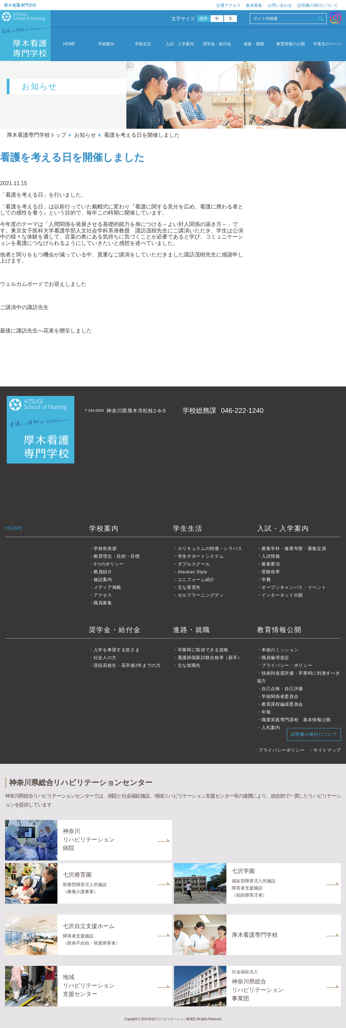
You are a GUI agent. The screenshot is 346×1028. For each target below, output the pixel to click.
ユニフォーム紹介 (196, 579)
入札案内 (271, 727)
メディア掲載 (107, 587)
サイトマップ (327, 750)
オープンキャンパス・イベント (294, 587)
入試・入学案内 (180, 44)
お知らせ (85, 135)
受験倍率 (271, 571)
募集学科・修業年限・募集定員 (294, 548)
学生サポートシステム (201, 556)
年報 (266, 711)
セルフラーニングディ (201, 595)
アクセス (103, 595)
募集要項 (271, 564)
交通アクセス (228, 5)
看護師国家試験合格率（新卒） (210, 657)
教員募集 (254, 5)
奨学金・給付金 (217, 44)
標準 (203, 18)
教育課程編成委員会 (282, 704)
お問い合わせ (280, 5)
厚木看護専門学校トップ (36, 135)
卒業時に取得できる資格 (203, 649)
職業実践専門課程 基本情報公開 (296, 719)
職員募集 (103, 602)
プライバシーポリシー (281, 750)
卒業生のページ (327, 44)
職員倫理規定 (275, 657)
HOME (69, 44)
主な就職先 (189, 665)
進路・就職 (254, 44)
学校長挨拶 (105, 548)
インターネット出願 (282, 595)
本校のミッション (280, 649)
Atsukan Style (192, 571)
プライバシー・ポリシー (287, 665)
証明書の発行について (317, 5)
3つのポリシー (109, 564)
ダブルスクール (194, 564)
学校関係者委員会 (280, 696)
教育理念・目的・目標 (117, 556)
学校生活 (143, 44)
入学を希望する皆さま (117, 649)
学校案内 (106, 44)
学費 (266, 579)
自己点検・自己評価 (282, 688)
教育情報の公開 (290, 44)
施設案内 (103, 579)
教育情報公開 (279, 629)
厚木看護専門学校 (20, 5)
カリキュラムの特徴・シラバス (210, 548)
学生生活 (188, 528)
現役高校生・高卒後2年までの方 (127, 665)
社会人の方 (105, 657)
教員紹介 (103, 571)
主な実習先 (189, 587)
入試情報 (271, 556)
